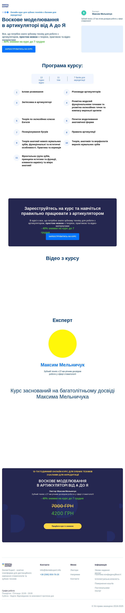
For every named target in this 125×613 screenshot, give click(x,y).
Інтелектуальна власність (107, 579)
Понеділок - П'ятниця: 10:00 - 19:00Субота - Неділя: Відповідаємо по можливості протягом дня (28, 593)
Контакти (74, 579)
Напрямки (75, 574)
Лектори (74, 570)
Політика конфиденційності (108, 574)
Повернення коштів (104, 583)
